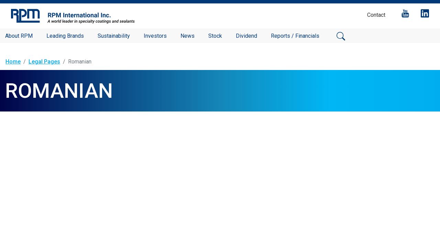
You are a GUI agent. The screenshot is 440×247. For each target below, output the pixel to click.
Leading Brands (65, 36)
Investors (155, 36)
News (187, 36)
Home (13, 61)
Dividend (246, 36)
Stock (215, 36)
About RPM (19, 36)
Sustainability (114, 36)
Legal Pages (44, 61)
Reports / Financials (295, 36)
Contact (376, 15)
